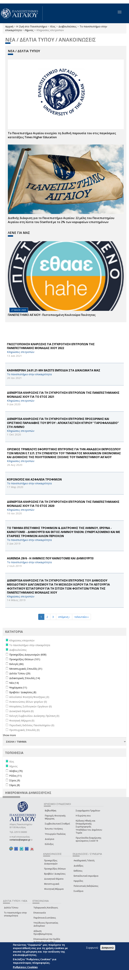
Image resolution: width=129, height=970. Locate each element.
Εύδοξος (49, 844)
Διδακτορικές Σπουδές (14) (24, 678)
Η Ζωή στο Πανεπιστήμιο (31, 26)
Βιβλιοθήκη (50, 810)
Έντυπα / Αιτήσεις (54, 828)
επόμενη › (64, 617)
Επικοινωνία (40, 912)
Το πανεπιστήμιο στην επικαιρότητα (15, 914)
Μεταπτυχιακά (51, 883)
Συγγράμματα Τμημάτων (88, 810)
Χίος (53, 26)
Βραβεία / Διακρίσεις (54, 873)
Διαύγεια (49, 839)
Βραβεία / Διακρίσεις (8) (22, 692)
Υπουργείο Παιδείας (55, 833)
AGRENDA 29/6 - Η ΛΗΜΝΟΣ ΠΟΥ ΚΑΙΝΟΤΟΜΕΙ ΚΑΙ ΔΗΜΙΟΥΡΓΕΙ (50, 558)
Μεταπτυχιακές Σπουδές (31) (25, 668)
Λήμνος (29, 30)
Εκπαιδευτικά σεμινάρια (86, 875)
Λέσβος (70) (16, 771)
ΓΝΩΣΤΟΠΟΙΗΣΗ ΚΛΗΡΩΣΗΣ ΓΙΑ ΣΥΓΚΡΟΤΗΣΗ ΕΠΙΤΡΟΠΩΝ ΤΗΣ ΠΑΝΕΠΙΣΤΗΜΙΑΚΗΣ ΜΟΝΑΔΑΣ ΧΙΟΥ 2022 (51, 346)
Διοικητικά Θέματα (53, 878)
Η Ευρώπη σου (83, 815)
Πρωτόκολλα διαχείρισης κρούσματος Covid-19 (88, 839)
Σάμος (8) (14, 785)
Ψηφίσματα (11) (18, 687)
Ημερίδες (78, 880)
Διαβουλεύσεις (67, 26)
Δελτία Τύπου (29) (19, 673)
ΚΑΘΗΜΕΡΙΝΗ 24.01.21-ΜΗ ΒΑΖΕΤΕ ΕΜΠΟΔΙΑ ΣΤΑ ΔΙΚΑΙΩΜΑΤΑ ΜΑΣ (53, 370)
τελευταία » (81, 617)
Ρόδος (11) (15, 775)
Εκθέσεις (78, 870)
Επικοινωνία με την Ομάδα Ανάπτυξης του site (47, 940)
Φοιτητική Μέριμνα (54, 888)
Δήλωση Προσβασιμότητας (43, 932)
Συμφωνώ (92, 947)
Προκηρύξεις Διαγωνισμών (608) (27, 654)
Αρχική (9, 26)
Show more (9, 735)
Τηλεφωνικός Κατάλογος (46, 907)
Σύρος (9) (14, 780)
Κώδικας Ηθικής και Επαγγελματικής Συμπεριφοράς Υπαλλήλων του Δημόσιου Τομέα (89, 826)
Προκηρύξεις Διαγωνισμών (50, 862)
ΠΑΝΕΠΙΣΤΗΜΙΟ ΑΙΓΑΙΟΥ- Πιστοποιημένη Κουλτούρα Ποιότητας (51, 315)
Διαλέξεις (78, 865)
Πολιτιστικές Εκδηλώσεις (86, 885)
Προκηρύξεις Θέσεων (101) (24, 659)
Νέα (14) (14, 682)
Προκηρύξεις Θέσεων (55, 868)
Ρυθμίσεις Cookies (25, 967)
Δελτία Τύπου (11, 907)
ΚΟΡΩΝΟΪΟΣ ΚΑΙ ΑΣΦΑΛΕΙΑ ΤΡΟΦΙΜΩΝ (34, 479)
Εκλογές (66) (16, 664)
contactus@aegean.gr (21, 840)
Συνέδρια (78, 891)
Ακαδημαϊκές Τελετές (84, 860)
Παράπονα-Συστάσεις (45, 917)
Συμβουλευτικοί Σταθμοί (57, 823)
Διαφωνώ (108, 947)
